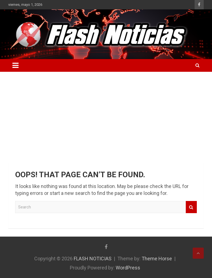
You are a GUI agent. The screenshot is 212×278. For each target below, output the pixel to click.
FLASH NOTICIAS (93, 258)
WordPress (128, 268)
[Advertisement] (106, 113)
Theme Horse (157, 258)
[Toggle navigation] (15, 65)
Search (191, 207)
